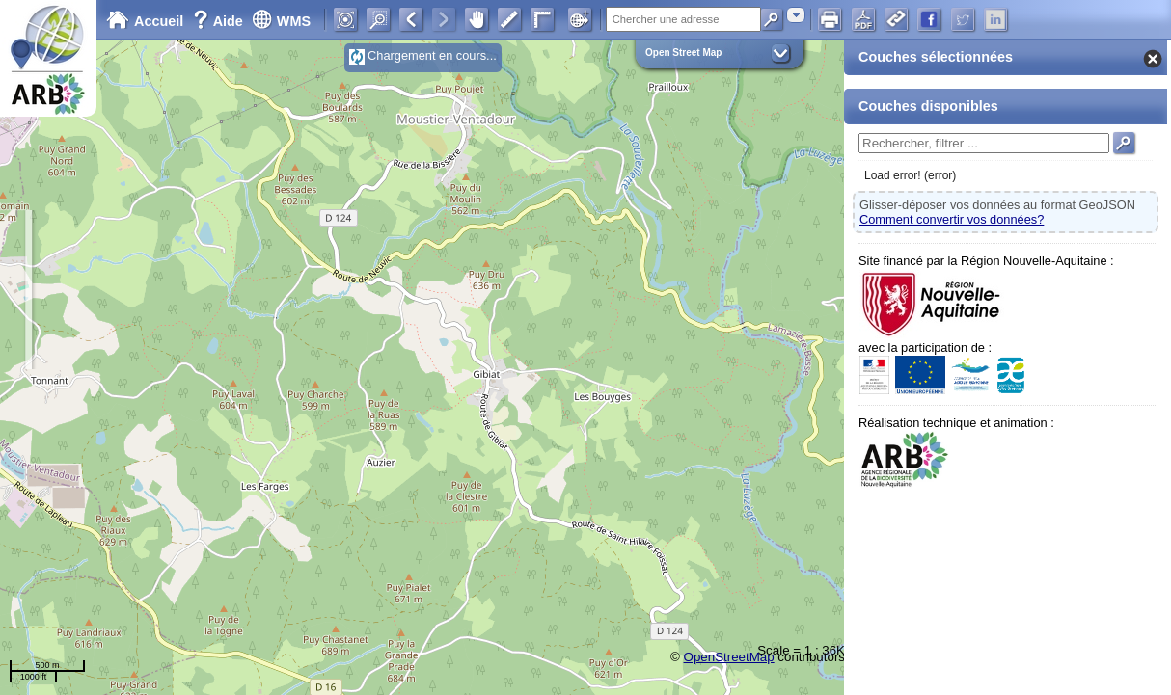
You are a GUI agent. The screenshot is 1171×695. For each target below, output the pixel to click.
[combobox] (795, 15)
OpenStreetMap (729, 657)
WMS (281, 21)
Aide (220, 21)
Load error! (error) (910, 175)
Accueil (144, 21)
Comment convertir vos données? (951, 219)
